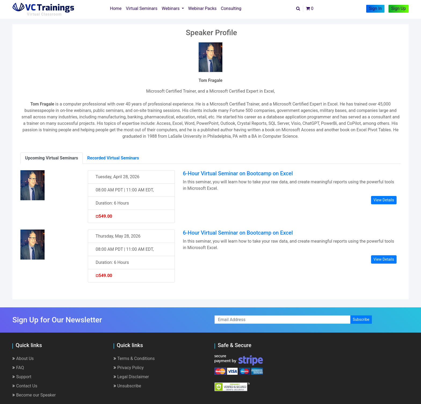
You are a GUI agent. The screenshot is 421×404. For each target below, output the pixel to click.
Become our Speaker (34, 395)
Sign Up (398, 8)
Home (117, 8)
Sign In (375, 8)
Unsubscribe (127, 385)
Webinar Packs (202, 8)
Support (21, 376)
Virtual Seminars (142, 8)
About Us (23, 358)
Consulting (231, 8)
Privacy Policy (129, 367)
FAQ (18, 367)
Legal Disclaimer (131, 376)
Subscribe (361, 319)
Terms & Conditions (134, 358)
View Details (383, 200)
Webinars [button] (171, 8)
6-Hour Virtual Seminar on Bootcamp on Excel (238, 173)
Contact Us (24, 385)
